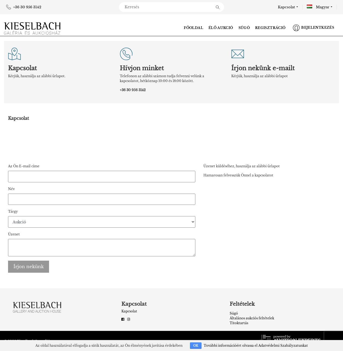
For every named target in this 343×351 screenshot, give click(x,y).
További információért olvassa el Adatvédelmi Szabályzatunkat (256, 345)
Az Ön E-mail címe (23, 166)
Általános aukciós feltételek (252, 318)
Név (11, 189)
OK (195, 346)
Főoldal (193, 28)
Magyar (318, 7)
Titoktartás (239, 323)
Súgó (244, 28)
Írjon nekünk (28, 266)
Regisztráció (270, 28)
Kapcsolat (286, 7)
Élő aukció (220, 28)
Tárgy (13, 211)
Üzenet (14, 234)
